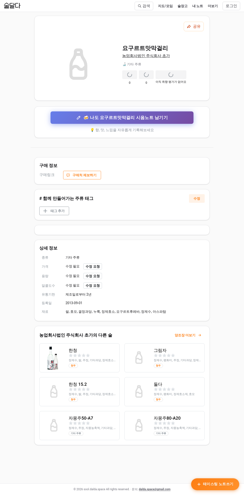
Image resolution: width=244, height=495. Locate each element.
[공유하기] (194, 26)
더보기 (213, 6)
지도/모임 (165, 6)
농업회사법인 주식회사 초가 (146, 55)
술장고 (183, 6)
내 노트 (197, 6)
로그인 (231, 6)
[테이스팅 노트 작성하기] (215, 484)
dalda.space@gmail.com (155, 489)
